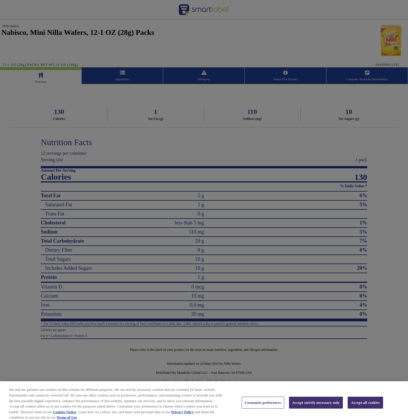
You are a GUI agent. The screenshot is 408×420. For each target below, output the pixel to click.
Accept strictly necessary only (316, 406)
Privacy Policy (182, 415)
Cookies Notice (64, 415)
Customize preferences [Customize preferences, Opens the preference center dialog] (263, 406)
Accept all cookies (365, 406)
